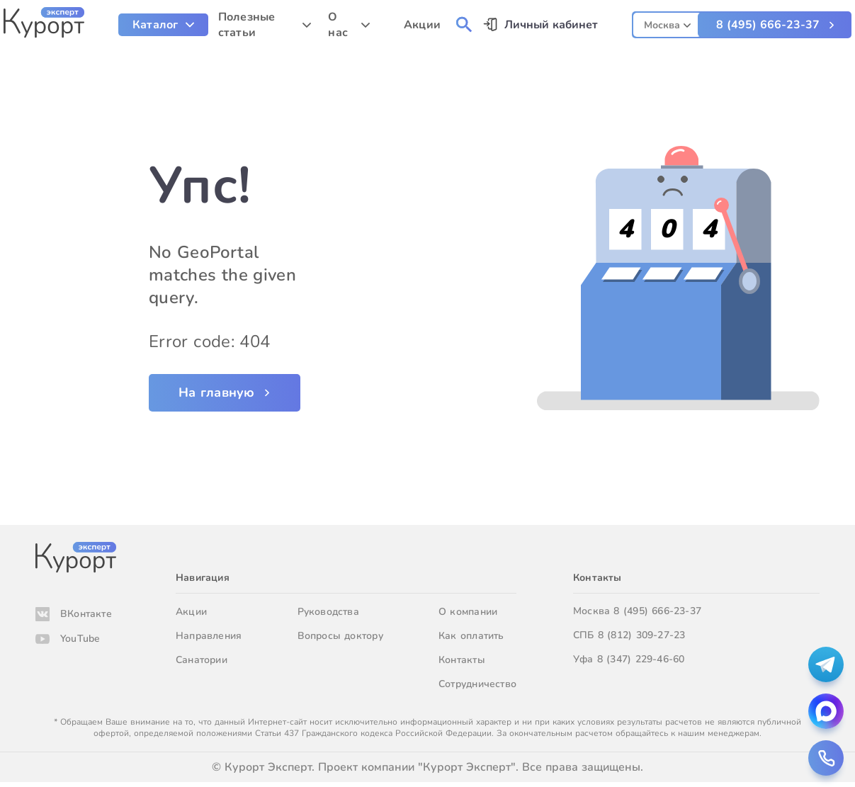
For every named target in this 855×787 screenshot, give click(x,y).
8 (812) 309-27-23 (642, 635)
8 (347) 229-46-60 (641, 659)
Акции (191, 611)
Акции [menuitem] (422, 25)
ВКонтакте (86, 614)
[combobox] (667, 23)
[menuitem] (163, 24)
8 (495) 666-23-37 (768, 25)
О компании (467, 611)
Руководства (328, 611)
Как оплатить (471, 635)
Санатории (201, 660)
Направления (209, 635)
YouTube (80, 638)
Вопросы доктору (340, 635)
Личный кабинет (551, 25)
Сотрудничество (477, 684)
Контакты (461, 660)
